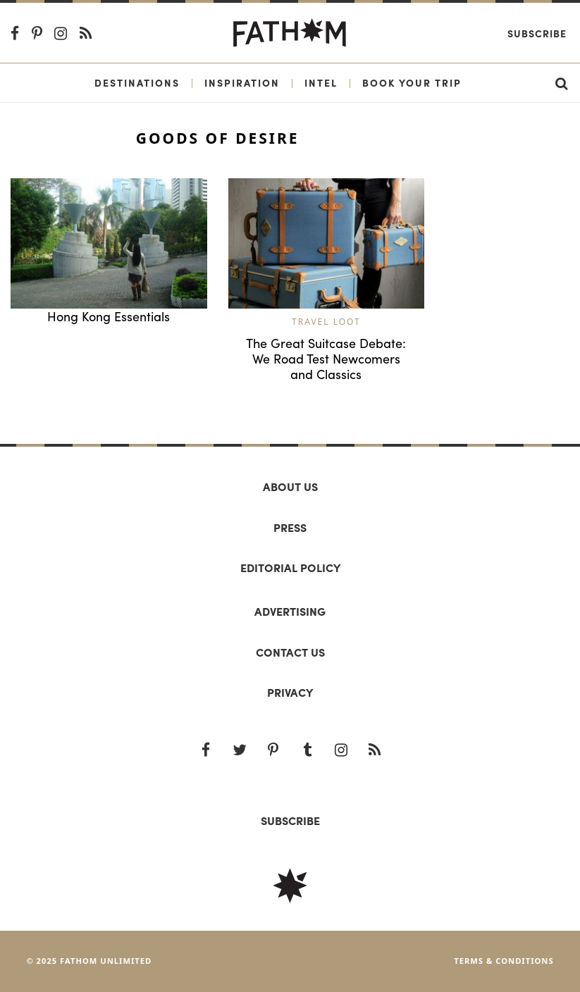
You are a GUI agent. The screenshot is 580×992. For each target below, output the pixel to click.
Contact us (290, 652)
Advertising (290, 611)
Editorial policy (290, 567)
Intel (321, 82)
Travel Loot (326, 322)
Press (290, 527)
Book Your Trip (412, 82)
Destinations (137, 82)
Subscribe (537, 33)
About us (290, 486)
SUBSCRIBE (290, 820)
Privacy (290, 692)
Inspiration (242, 82)
